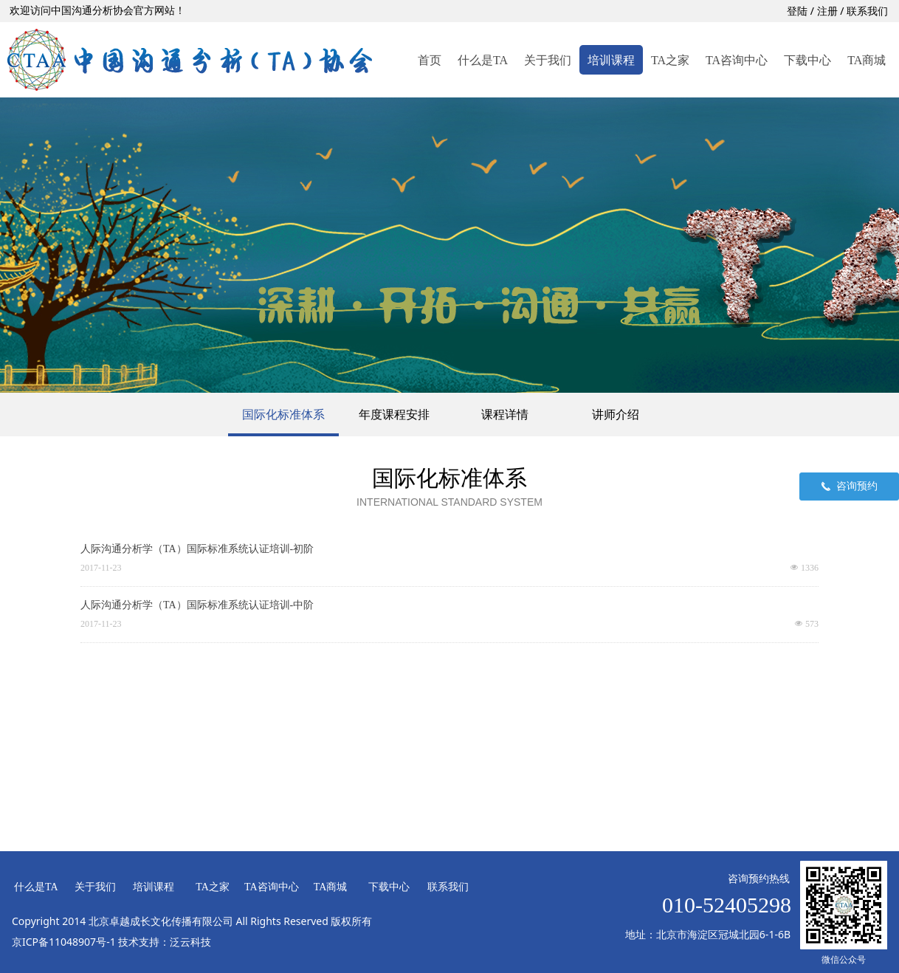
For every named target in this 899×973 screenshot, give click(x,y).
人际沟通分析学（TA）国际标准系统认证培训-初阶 (197, 548)
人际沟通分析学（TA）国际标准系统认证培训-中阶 (197, 605)
